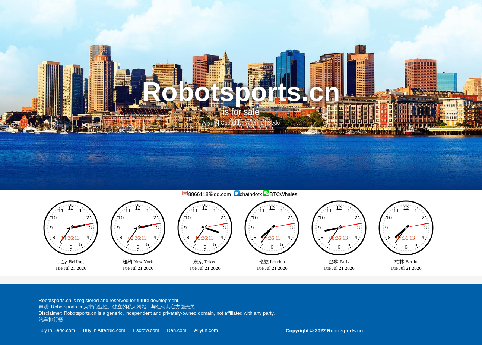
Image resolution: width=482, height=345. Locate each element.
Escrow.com (146, 330)
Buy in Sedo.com (57, 330)
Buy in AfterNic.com (104, 330)
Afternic (254, 123)
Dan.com (176, 330)
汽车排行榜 (51, 319)
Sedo (274, 123)
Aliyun (209, 123)
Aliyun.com (206, 330)
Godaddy (231, 123)
